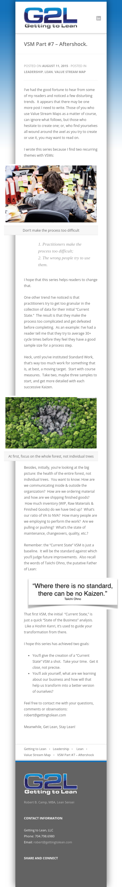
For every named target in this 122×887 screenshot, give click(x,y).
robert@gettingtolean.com (53, 842)
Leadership (33, 72)
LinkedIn (98, 18)
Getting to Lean (35, 749)
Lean (48, 72)
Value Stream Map (70, 72)
